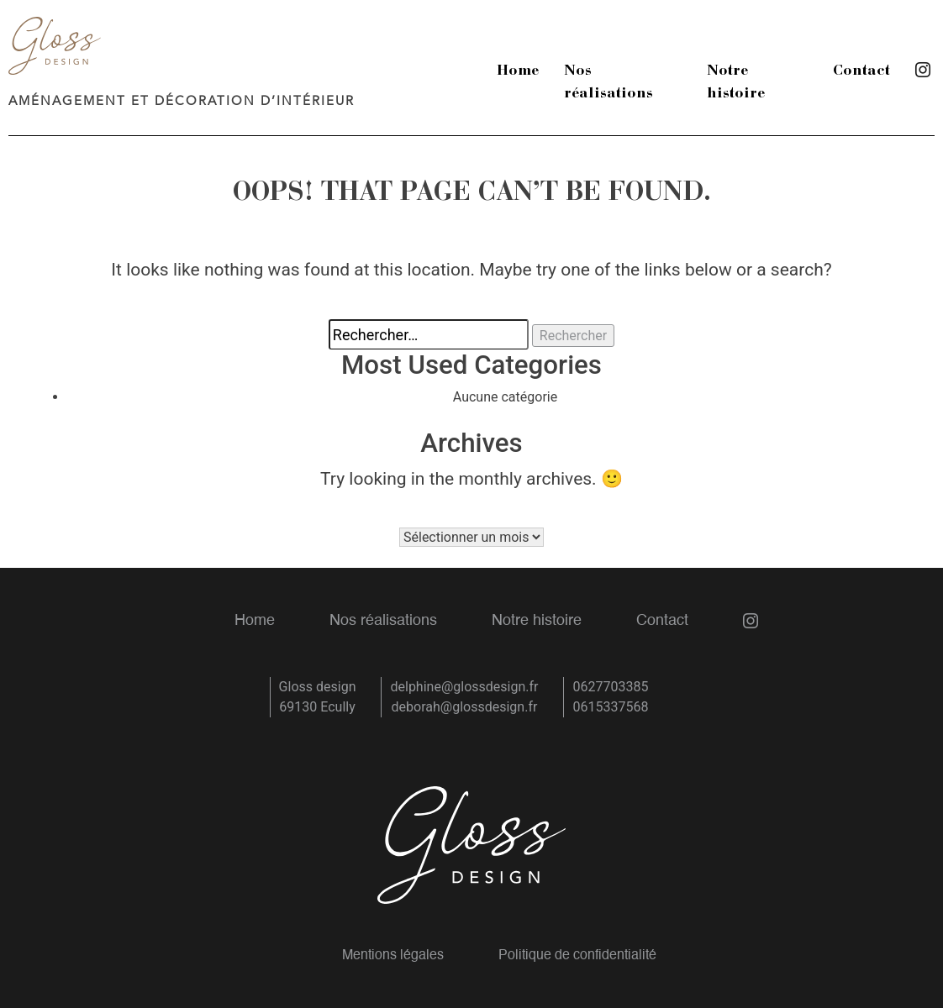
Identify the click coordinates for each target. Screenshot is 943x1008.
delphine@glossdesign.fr (464, 687)
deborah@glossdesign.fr (465, 707)
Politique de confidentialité (577, 956)
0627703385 (610, 687)
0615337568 (610, 707)
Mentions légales (393, 956)
